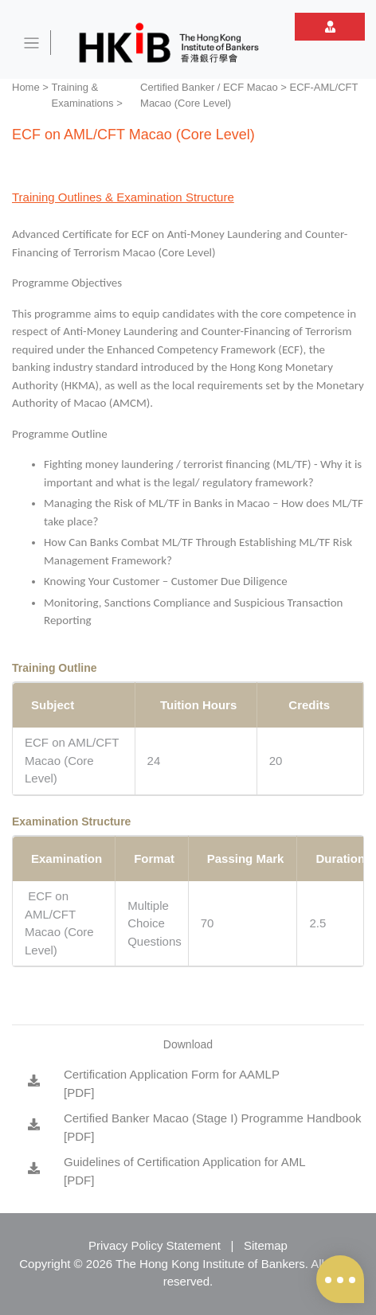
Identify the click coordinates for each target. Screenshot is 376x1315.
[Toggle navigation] (32, 42)
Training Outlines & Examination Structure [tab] (123, 197)
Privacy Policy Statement (154, 1245)
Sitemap (266, 1245)
